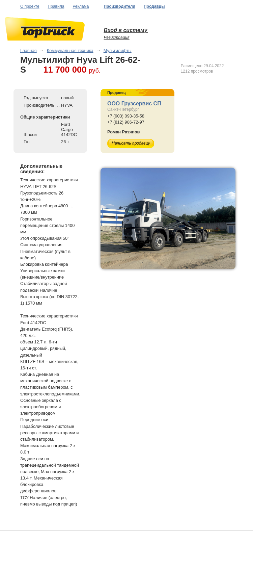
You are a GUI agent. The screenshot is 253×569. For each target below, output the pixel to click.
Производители (119, 6)
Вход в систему (126, 30)
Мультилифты (118, 50)
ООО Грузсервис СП (134, 103)
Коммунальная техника (70, 50)
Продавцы (154, 6)
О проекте (29, 6)
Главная (28, 50)
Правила (56, 6)
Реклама (81, 6)
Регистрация (116, 37)
